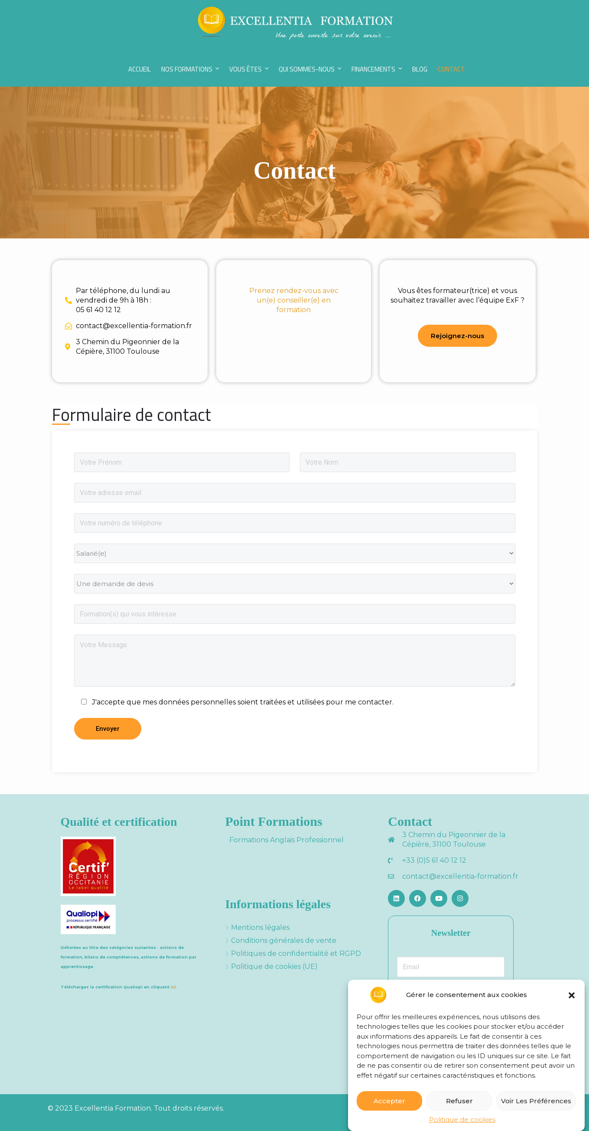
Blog (419, 69)
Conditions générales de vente (283, 940)
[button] (571, 998)
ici (173, 986)
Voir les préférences (536, 1104)
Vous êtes (249, 69)
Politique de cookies (462, 1122)
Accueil (139, 69)
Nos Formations (191, 69)
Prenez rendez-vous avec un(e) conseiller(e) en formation (293, 300)
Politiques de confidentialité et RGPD (296, 953)
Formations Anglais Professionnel (286, 840)
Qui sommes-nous (311, 69)
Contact (451, 69)
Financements (377, 69)
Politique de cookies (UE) (274, 966)
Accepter (389, 1104)
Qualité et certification (119, 821)
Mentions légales (260, 927)
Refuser (459, 1104)
